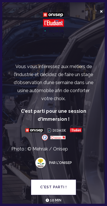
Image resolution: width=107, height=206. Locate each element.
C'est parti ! (53, 187)
